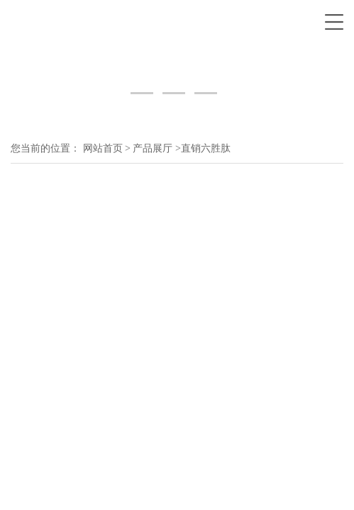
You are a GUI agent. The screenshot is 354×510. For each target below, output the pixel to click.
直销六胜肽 (206, 148)
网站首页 (103, 148)
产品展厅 (152, 148)
